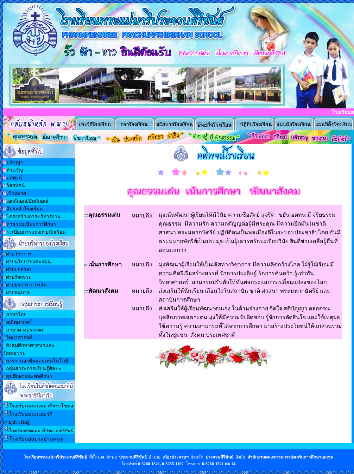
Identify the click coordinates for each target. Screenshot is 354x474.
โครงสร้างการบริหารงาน (33, 216)
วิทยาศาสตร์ (19, 337)
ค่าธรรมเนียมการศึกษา (31, 224)
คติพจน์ (14, 178)
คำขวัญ (14, 170)
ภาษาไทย (16, 314)
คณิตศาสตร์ (19, 322)
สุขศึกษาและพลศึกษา (29, 376)
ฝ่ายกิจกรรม (19, 277)
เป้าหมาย (16, 193)
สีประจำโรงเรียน (24, 208)
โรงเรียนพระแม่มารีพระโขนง (41, 406)
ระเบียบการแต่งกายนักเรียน (36, 232)
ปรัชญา (14, 162)
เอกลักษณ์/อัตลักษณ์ (27, 201)
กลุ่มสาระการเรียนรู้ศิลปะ (33, 368)
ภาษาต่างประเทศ (24, 330)
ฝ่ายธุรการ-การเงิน (26, 284)
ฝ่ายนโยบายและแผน (28, 261)
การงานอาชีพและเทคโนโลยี (37, 361)
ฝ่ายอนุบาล (18, 292)
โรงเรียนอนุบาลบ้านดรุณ (36, 439)
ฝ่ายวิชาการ (19, 254)
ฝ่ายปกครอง (19, 269)
